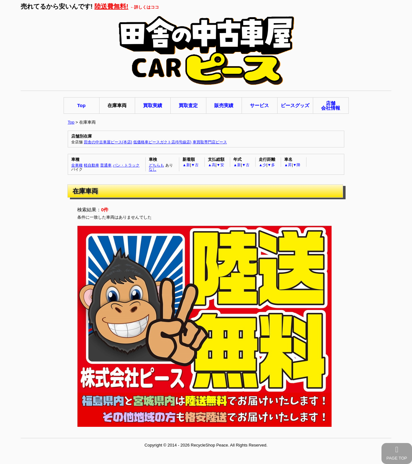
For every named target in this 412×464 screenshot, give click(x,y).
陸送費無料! (111, 6)
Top (71, 122)
